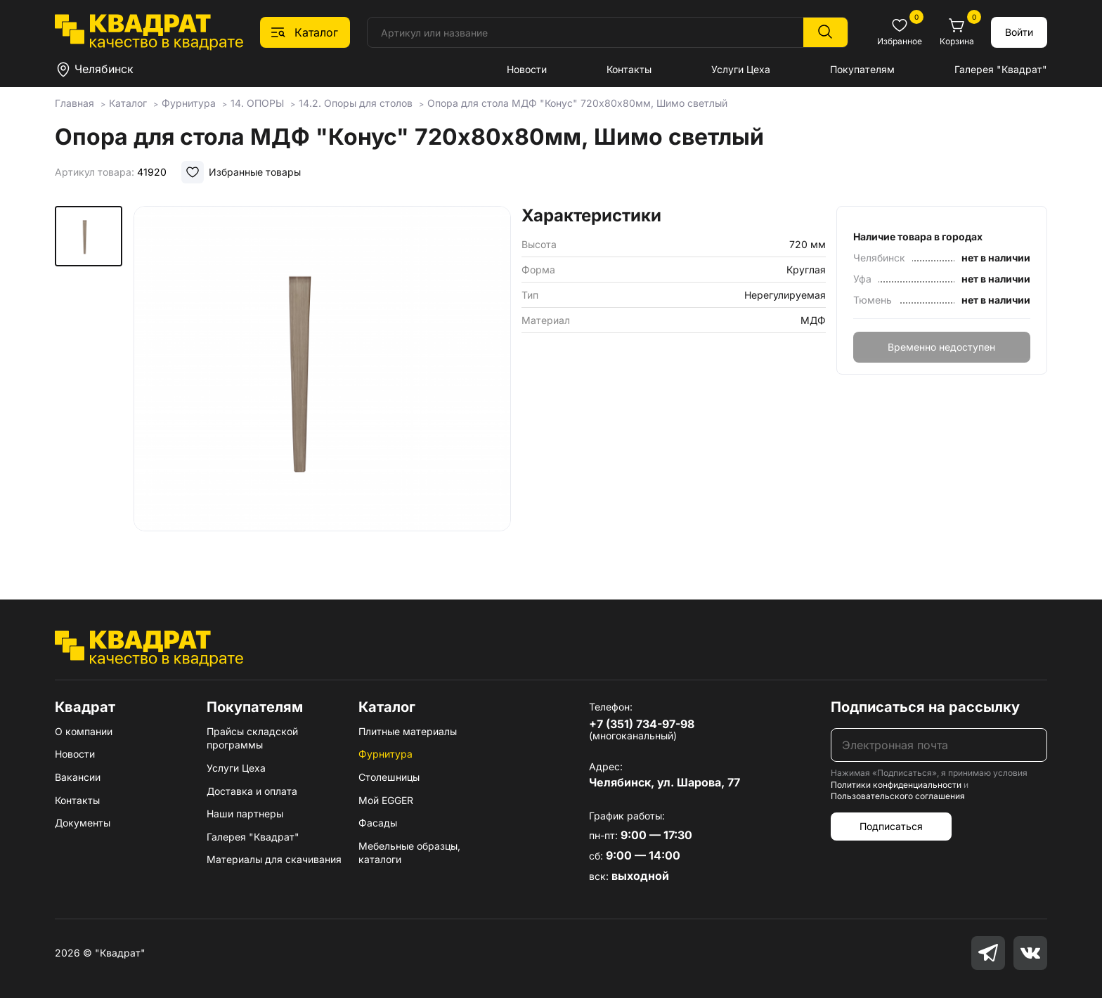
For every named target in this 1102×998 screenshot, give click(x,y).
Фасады (377, 823)
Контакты (629, 69)
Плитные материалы (407, 731)
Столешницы (389, 777)
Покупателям (862, 69)
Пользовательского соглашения (898, 796)
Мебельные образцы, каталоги (409, 853)
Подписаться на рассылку (925, 707)
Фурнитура (385, 754)
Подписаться (891, 826)
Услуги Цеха (740, 69)
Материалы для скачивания (274, 859)
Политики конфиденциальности (896, 784)
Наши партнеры (245, 813)
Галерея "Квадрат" (1000, 69)
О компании (83, 731)
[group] (322, 382)
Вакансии (78, 777)
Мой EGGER (385, 800)
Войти (1019, 32)
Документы (82, 823)
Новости (527, 69)
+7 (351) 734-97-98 (641, 724)
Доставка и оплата (252, 791)
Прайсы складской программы (252, 738)
